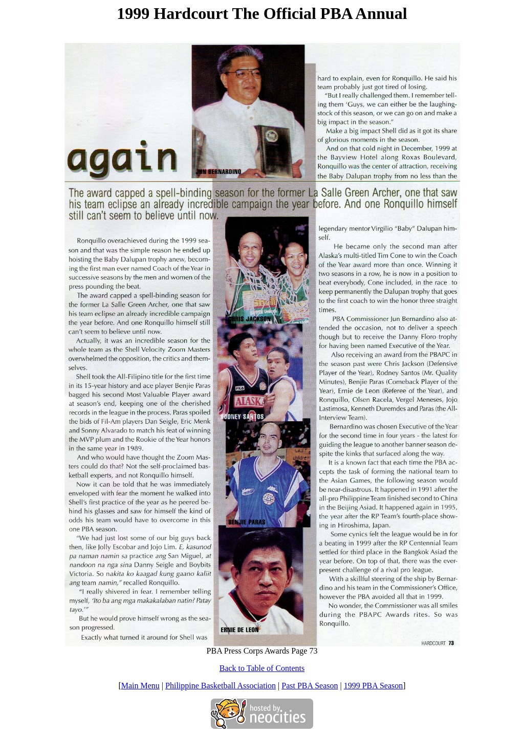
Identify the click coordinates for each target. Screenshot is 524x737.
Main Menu (140, 685)
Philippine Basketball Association (220, 685)
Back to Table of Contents (262, 668)
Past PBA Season (309, 685)
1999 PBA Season (373, 685)
